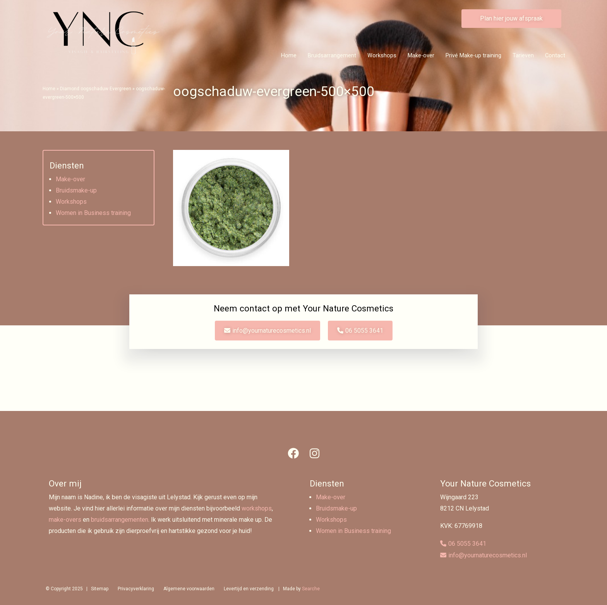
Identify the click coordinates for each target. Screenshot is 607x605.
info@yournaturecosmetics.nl (271, 330)
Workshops (381, 55)
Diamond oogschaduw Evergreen (95, 88)
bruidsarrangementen (119, 519)
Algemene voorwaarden (188, 588)
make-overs (65, 519)
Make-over (421, 55)
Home (289, 55)
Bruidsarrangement (332, 55)
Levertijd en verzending (249, 588)
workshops (257, 508)
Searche (311, 588)
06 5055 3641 (364, 330)
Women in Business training (93, 213)
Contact (555, 55)
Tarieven (523, 55)
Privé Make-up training (473, 55)
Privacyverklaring (136, 588)
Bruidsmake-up (76, 190)
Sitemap (99, 588)
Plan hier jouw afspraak (511, 18)
